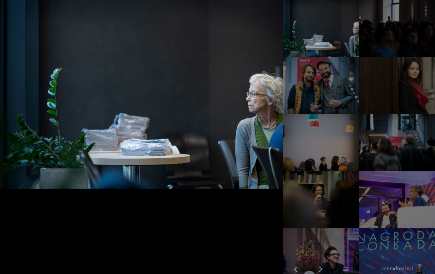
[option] (141, 137)
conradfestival (397, 268)
